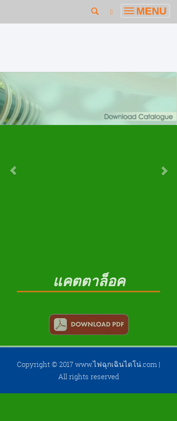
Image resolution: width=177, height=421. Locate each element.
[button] (13, 166)
